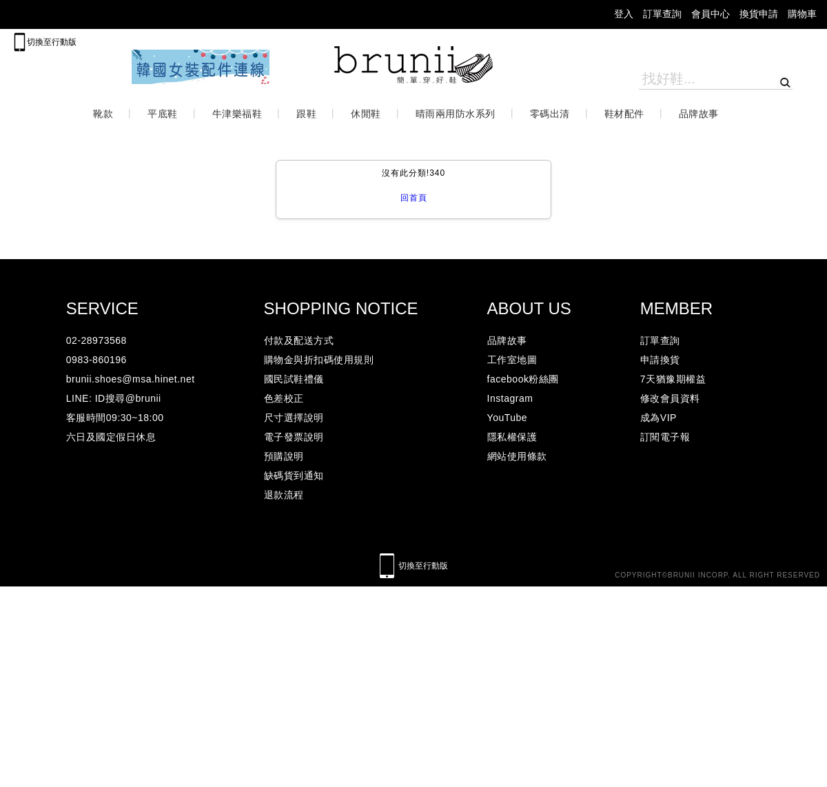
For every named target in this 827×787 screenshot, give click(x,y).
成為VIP (658, 417)
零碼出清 (550, 113)
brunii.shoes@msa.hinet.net (130, 379)
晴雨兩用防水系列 (456, 113)
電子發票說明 (294, 436)
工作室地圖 (512, 359)
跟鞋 (306, 113)
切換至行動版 (51, 42)
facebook (145, 14)
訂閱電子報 (665, 436)
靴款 (103, 113)
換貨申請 (758, 14)
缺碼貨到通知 (294, 475)
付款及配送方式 (299, 340)
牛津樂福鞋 (237, 113)
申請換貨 (660, 359)
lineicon (179, 14)
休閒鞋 (366, 113)
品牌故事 (699, 113)
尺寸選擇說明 (294, 417)
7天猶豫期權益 (673, 379)
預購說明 (284, 456)
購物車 (802, 14)
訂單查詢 (662, 14)
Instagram (510, 398)
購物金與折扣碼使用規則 (319, 359)
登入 (623, 14)
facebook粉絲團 (523, 379)
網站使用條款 (517, 456)
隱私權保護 (512, 436)
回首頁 (413, 198)
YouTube (507, 417)
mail (22, 14)
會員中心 (710, 14)
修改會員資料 (670, 398)
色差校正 (284, 398)
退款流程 (284, 494)
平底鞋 (162, 113)
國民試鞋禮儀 (294, 379)
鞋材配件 (624, 113)
